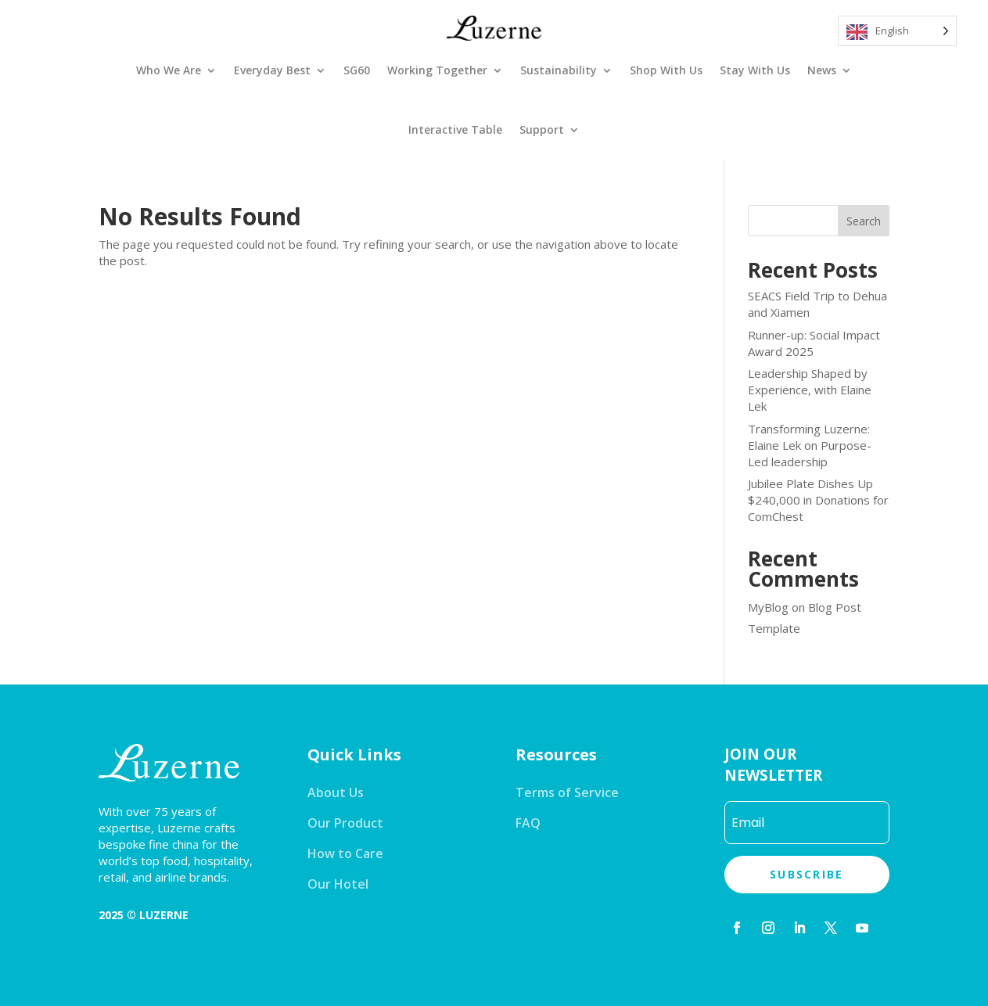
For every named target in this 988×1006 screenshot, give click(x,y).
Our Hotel (337, 884)
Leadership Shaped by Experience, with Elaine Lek (809, 389)
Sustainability (558, 70)
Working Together (437, 70)
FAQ (528, 823)
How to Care (345, 853)
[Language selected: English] (897, 31)
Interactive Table (455, 129)
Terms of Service (567, 792)
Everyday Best (272, 70)
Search (863, 221)
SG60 (356, 70)
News (821, 70)
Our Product (345, 823)
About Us (335, 792)
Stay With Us (755, 70)
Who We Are (168, 70)
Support (541, 129)
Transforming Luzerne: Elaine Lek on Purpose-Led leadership (809, 445)
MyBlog (768, 607)
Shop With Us (666, 70)
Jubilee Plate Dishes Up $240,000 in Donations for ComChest (818, 500)
